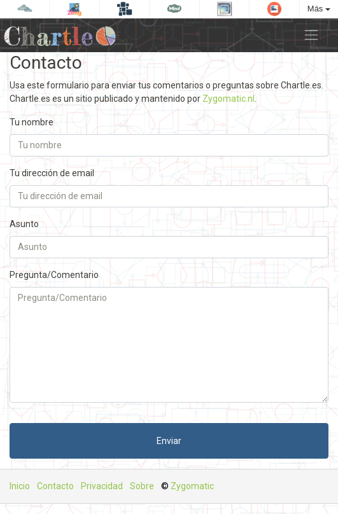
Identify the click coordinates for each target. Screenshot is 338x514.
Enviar (169, 441)
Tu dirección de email (52, 173)
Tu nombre (31, 122)
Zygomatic (192, 486)
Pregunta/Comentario (54, 275)
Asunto (24, 224)
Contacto (55, 486)
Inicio (20, 486)
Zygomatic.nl (228, 99)
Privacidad (102, 486)
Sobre (142, 486)
